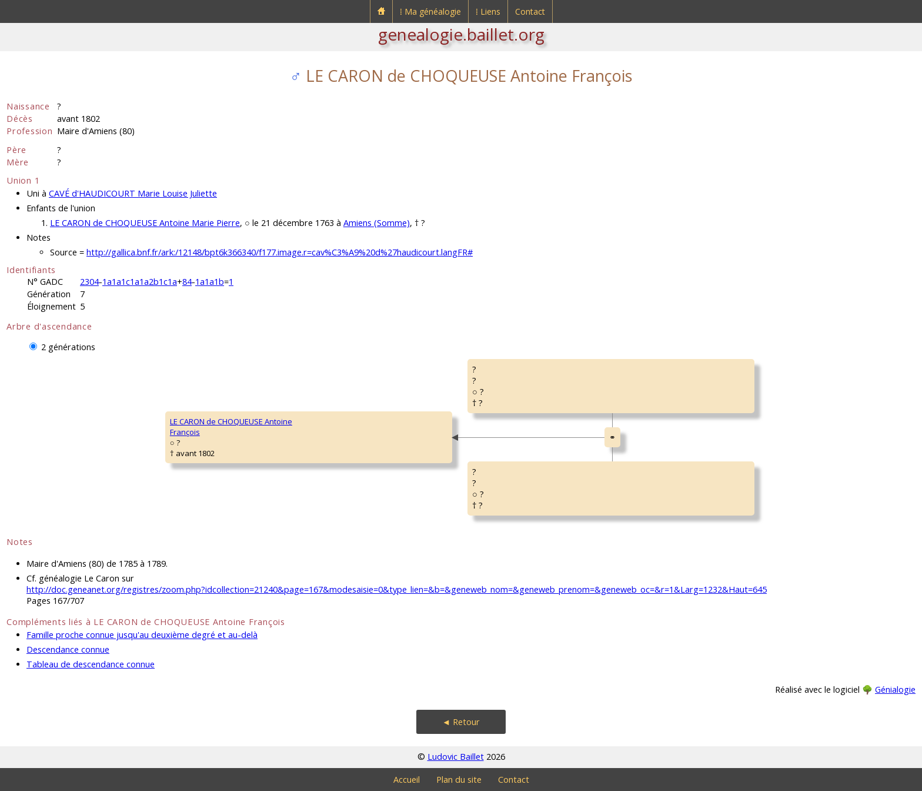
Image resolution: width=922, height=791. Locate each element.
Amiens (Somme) (376, 222)
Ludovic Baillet (455, 756)
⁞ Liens (488, 11)
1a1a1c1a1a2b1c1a (139, 281)
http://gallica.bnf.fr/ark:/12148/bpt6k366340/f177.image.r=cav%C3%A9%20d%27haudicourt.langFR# (279, 252)
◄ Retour (461, 721)
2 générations (68, 347)
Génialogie (895, 689)
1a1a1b (209, 281)
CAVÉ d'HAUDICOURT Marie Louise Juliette (133, 193)
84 (187, 281)
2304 (89, 281)
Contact (530, 11)
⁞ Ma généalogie (430, 11)
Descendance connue (67, 649)
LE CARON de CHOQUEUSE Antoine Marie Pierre (145, 222)
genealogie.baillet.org (461, 34)
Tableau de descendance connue (90, 664)
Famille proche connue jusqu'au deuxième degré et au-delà (142, 634)
